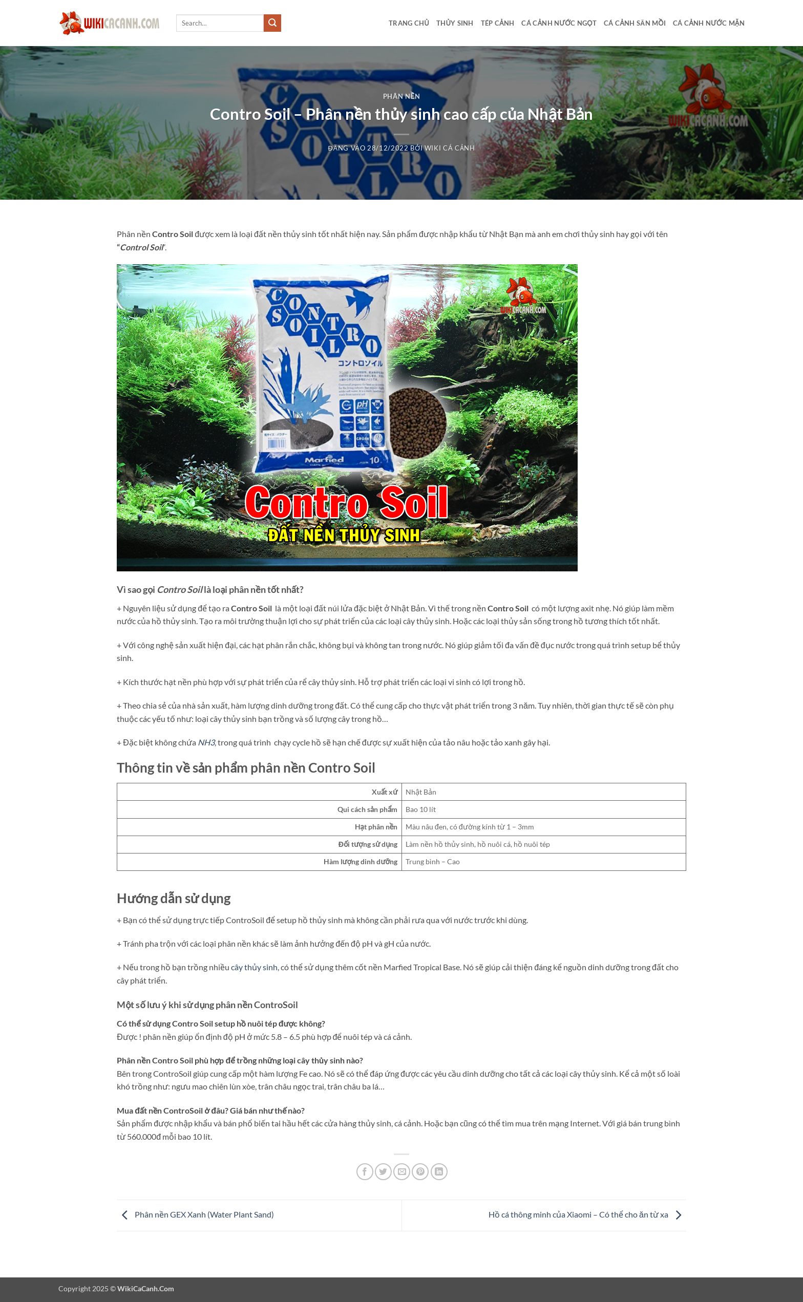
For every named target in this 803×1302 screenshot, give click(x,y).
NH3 (206, 742)
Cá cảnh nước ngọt (559, 23)
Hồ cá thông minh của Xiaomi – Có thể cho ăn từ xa (587, 1214)
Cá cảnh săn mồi (635, 23)
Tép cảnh (498, 23)
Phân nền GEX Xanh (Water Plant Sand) (195, 1214)
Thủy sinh (455, 23)
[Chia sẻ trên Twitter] (383, 1171)
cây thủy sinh (254, 967)
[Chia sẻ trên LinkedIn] (439, 1171)
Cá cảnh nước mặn (709, 23)
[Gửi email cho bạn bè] (401, 1171)
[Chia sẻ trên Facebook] (364, 1171)
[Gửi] (272, 23)
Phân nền (401, 96)
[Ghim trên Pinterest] (420, 1171)
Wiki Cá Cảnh (450, 148)
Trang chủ (409, 23)
